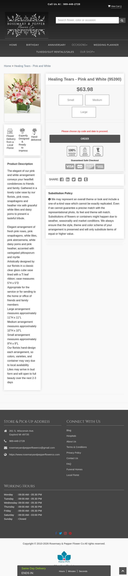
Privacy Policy (73, 452)
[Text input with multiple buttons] (87, 20)
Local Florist (72, 475)
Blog (68, 430)
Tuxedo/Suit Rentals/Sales (55, 51)
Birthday (32, 44)
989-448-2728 (71, 4)
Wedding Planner (106, 44)
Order (85, 138)
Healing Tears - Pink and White (32, 66)
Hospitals (71, 436)
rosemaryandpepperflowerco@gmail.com (32, 447)
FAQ (68, 464)
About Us (71, 441)
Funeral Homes (74, 469)
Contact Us (72, 458)
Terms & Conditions (76, 447)
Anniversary (57, 44)
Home (13, 44)
